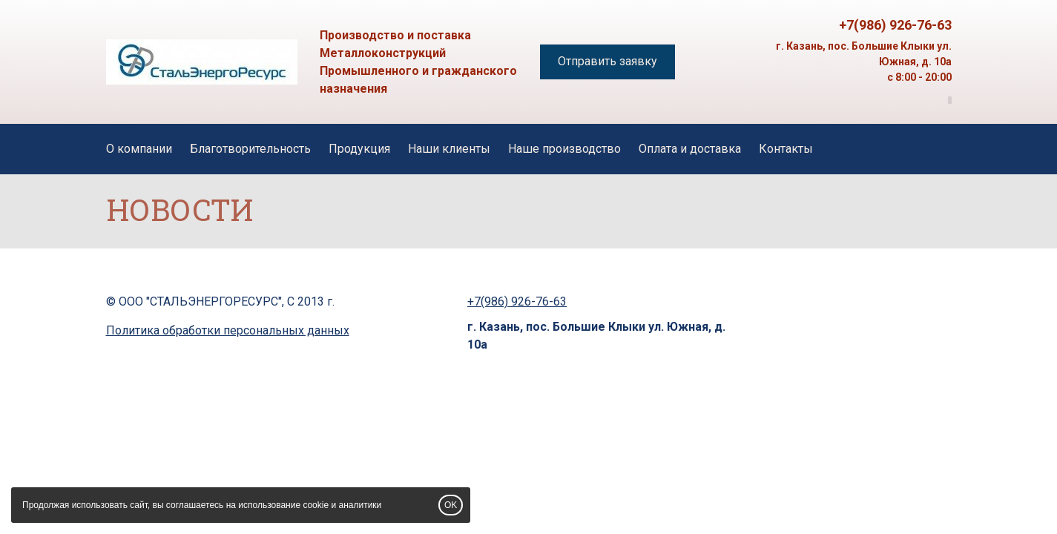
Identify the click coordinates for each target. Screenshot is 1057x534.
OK (450, 505)
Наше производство (564, 149)
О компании (139, 149)
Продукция (359, 149)
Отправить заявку (607, 61)
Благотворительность (250, 149)
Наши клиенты (449, 149)
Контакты (786, 149)
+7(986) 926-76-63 (895, 25)
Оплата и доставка (690, 149)
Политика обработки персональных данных (227, 330)
